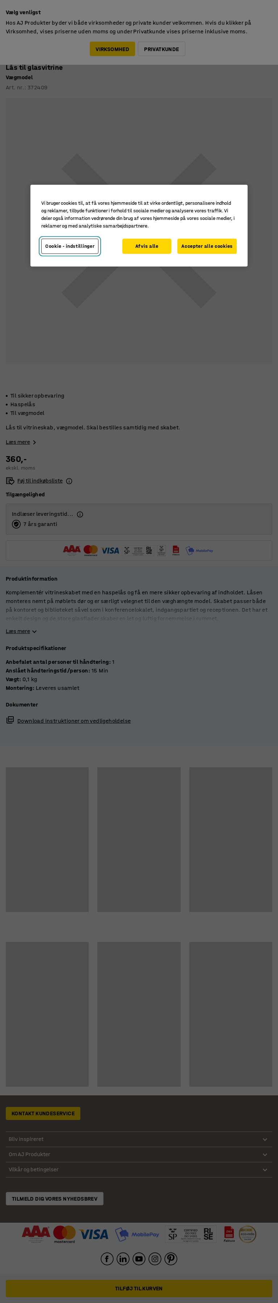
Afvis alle (147, 246)
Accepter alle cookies (207, 246)
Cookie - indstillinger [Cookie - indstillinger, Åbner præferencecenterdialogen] (69, 246)
